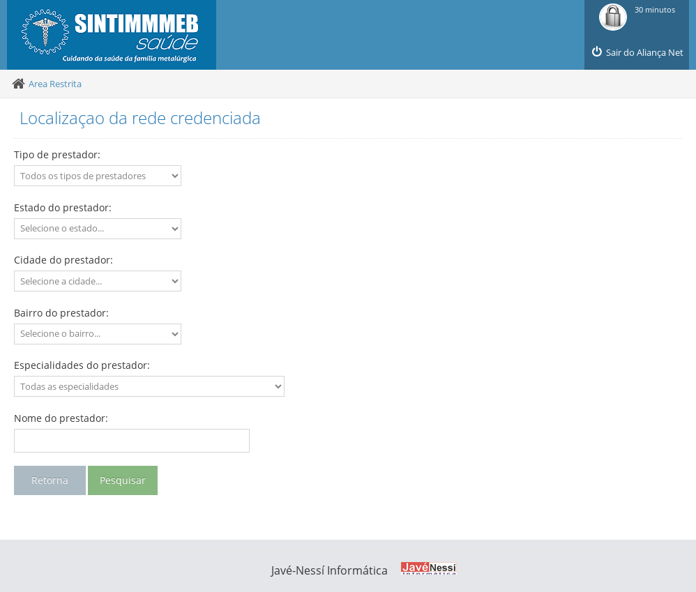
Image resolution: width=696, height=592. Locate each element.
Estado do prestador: (63, 207)
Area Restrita (55, 83)
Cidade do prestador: (63, 259)
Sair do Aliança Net (636, 52)
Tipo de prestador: (57, 154)
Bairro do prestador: (61, 312)
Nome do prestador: (61, 418)
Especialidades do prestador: (82, 365)
